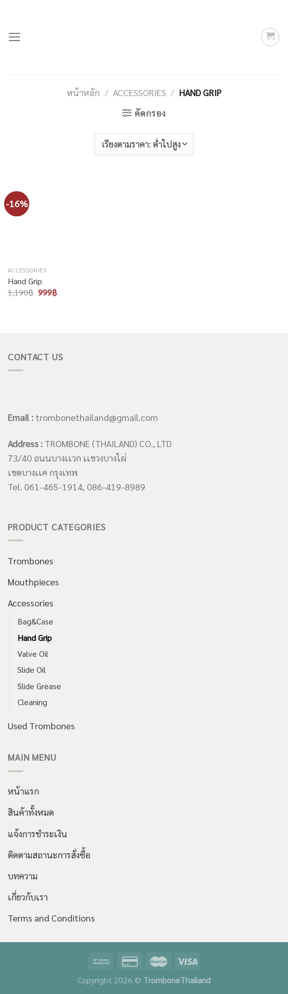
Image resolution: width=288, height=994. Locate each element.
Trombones (30, 560)
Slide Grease (39, 685)
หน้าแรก (23, 791)
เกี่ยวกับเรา (28, 897)
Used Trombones (41, 725)
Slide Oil (31, 669)
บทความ (22, 875)
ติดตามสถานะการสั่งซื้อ (49, 854)
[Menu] (15, 37)
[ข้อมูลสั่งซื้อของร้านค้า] (144, 144)
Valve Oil (32, 653)
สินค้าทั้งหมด (31, 812)
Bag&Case (35, 621)
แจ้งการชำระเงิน (37, 833)
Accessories (139, 92)
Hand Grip (25, 281)
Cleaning (32, 701)
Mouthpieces (33, 581)
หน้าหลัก (83, 92)
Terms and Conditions (51, 918)
